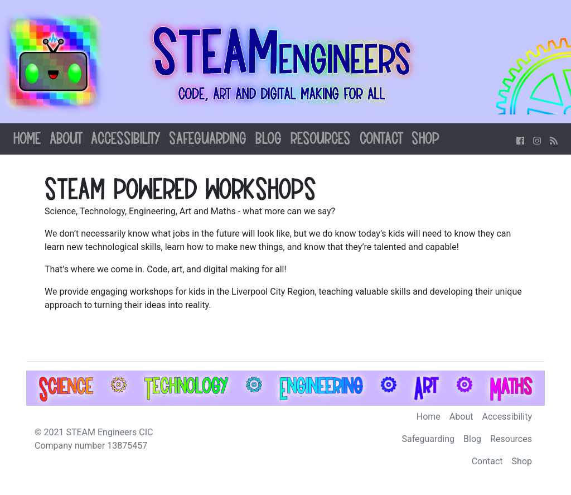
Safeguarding (207, 139)
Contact (381, 139)
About (66, 139)
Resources (321, 139)
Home (27, 139)
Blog (268, 139)
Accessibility (125, 139)
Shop (425, 139)
